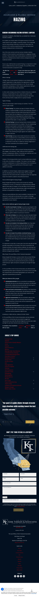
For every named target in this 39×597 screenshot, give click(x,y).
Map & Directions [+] (19, 542)
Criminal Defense (19, 552)
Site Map (19, 565)
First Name (5, 473)
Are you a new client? (7, 482)
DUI (19, 555)
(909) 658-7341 (32, 5)
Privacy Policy (19, 567)
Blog (19, 563)
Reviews (19, 561)
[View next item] (11, 422)
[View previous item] (3, 422)
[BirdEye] (24, 576)
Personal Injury (19, 557)
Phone (4, 478)
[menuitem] (19, 339)
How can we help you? (7, 487)
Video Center (19, 570)
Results (19, 559)
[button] (2, 589)
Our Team (19, 550)
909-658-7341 (19, 527)
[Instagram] (15, 576)
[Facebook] (18, 576)
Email (22, 478)
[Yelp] (21, 576)
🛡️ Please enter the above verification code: (11, 499)
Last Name (23, 473)
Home (19, 548)
